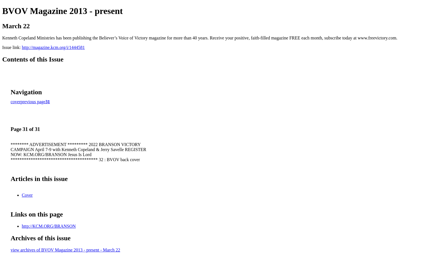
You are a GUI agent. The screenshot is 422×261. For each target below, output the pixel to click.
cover (16, 101)
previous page (33, 101)
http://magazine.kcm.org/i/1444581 (53, 47)
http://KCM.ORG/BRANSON (49, 226)
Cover (27, 195)
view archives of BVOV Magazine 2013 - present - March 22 (65, 250)
